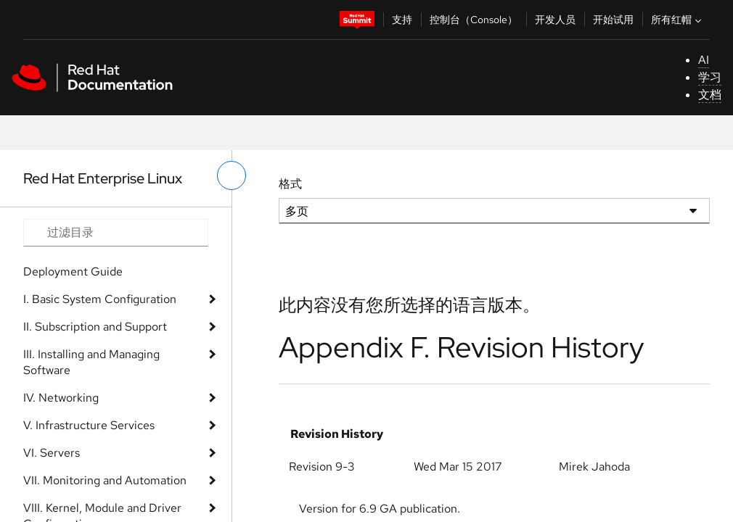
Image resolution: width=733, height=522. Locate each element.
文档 (709, 94)
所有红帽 (678, 19)
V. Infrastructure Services (89, 425)
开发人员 (555, 19)
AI (703, 59)
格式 (290, 183)
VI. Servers (51, 452)
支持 (402, 19)
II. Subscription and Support (95, 326)
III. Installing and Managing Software (91, 362)
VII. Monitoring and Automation (105, 480)
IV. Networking (61, 397)
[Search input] (115, 232)
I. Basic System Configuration (99, 299)
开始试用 (613, 19)
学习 (709, 77)
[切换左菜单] (231, 175)
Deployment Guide (73, 271)
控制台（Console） (473, 19)
